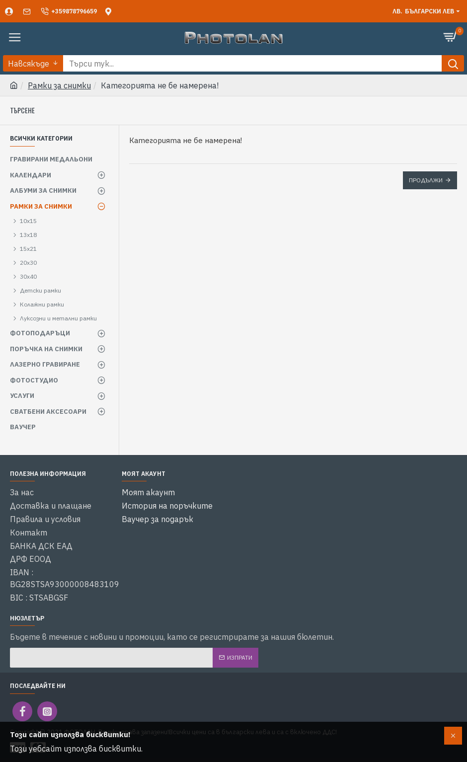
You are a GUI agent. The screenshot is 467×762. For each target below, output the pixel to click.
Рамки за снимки (59, 85)
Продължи (426, 180)
